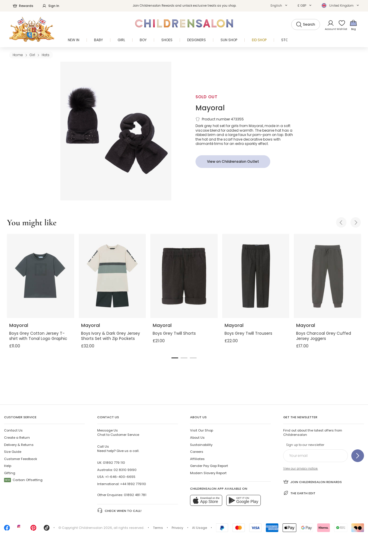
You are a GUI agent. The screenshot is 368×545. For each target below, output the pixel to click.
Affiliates (197, 459)
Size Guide (12, 451)
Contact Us (13, 430)
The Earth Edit (299, 493)
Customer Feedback (20, 459)
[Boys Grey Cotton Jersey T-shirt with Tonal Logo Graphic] (40, 276)
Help (7, 465)
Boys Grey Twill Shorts (174, 333)
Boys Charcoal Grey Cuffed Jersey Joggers (323, 336)
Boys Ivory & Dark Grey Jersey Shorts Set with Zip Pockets (110, 336)
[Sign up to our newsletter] (357, 455)
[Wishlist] (340, 25)
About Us (197, 437)
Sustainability (201, 444)
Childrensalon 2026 (95, 527)
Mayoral (210, 108)
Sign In (50, 5)
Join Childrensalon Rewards (312, 482)
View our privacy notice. (300, 468)
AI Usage (199, 527)
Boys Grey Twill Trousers (248, 333)
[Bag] (353, 25)
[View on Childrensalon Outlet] (232, 161)
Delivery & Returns (19, 444)
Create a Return (17, 437)
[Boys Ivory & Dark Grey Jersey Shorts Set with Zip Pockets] (112, 276)
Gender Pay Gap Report (209, 465)
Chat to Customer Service (118, 432)
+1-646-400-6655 (120, 476)
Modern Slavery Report (208, 473)
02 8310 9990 (125, 470)
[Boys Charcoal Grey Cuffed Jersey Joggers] (327, 276)
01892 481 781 (135, 495)
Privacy (177, 527)
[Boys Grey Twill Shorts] (184, 276)
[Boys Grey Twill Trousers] (256, 276)
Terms (158, 527)
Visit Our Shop (201, 430)
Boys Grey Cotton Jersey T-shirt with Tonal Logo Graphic (38, 336)
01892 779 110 (114, 462)
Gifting (9, 473)
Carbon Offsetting (23, 480)
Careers (196, 451)
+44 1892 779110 (133, 484)
